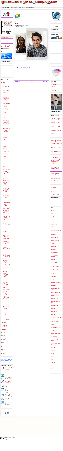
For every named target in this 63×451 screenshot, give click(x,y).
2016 (3, 342)
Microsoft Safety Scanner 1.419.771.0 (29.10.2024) (6, 104)
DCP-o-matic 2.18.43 (53, 90)
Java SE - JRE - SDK (53, 273)
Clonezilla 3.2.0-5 (5, 281)
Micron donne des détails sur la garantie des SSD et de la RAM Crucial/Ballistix (55, 168)
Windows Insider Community (5, 7)
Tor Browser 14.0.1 (5, 109)
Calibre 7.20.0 (5, 241)
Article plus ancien (45, 81)
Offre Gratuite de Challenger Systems (56, 327)
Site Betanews (53, 191)
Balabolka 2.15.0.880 (5, 136)
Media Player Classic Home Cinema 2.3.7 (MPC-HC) (6, 112)
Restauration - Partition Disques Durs (56, 333)
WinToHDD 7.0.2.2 (7, 394)
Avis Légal (23, 7)
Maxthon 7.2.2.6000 (5, 145)
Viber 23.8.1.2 (5, 231)
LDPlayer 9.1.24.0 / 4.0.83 (6, 248)
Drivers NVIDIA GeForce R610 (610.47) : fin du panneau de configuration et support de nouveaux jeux (56, 160)
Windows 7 (52, 359)
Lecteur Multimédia (53, 276)
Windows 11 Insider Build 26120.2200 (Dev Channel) (6, 156)
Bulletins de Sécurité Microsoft (55, 221)
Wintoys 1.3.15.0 (5, 234)
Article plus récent (17, 81)
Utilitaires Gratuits (53, 347)
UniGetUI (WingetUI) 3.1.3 (6, 128)
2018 (3, 339)
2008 (3, 353)
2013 (3, 346)
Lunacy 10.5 (4, 184)
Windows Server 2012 (54, 365)
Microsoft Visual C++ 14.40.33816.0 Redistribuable (6, 294)
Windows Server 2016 (54, 367)
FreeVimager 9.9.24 (5, 204)
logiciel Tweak (53, 371)
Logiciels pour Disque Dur (54, 305)
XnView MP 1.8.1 (5, 308)
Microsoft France (53, 187)
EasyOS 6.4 (4, 127)
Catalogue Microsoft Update (14, 7)
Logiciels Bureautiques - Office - (55, 295)
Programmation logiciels (54, 330)
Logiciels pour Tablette (54, 311)
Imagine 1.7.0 (5, 220)
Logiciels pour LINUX (53, 308)
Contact (20, 7)
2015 (3, 343)
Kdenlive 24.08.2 (5, 212)
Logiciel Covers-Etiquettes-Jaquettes (56, 282)
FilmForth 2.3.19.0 (5, 291)
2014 (3, 345)
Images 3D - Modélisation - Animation (56, 266)
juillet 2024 (4, 322)
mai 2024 (4, 325)
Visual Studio (52, 353)
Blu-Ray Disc (52, 219)
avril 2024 (4, 326)
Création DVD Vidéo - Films (54, 237)
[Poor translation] (3, 438)
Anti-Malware (53, 210)
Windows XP (52, 370)
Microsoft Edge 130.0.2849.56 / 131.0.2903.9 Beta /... (6, 131)
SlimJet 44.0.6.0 (5, 137)
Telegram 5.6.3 (5, 257)
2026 (3, 81)
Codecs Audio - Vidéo (54, 224)
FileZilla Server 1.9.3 (5, 247)
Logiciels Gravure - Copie (54, 298)
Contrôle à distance (53, 234)
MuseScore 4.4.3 (5, 171)
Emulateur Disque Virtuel (54, 252)
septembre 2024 (5, 319)
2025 (3, 82)
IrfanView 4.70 (5, 298)
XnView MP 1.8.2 (5, 284)
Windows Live (53, 362)
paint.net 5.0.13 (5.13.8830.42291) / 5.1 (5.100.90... (6, 118)
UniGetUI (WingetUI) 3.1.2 (6, 224)
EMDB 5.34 (4, 270)
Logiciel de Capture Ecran (54, 285)
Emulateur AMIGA (53, 246)
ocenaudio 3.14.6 (5, 187)
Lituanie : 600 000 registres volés (55, 180)
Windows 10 (52, 356)
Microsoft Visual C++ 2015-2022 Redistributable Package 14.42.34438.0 (8, 381)
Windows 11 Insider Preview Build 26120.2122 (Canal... (6, 296)
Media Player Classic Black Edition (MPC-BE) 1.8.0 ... (6, 143)
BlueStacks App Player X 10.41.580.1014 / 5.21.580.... (6, 239)
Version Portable (53, 350)
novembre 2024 (5, 86)
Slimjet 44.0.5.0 (5, 223)
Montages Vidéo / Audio (54, 321)
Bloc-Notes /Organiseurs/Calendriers (56, 218)
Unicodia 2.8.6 (5, 132)
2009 (3, 352)
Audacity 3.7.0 (5, 100)
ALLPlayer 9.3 (5, 260)
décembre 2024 (5, 85)
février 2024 (5, 329)
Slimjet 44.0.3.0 (5, 313)
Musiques (52, 324)
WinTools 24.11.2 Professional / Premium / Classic (6, 167)
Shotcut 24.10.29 (5, 108)
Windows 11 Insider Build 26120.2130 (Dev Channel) (6, 236)
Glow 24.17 (4, 89)
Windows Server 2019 (54, 368)
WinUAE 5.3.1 (5, 205)
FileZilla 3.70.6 (53, 86)
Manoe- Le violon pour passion (55, 194)
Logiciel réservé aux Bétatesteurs (55, 292)
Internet (52, 271)
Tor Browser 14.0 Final (6, 195)
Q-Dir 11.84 (4, 314)
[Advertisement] (6, 71)
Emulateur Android (53, 249)
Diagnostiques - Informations (55, 240)
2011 (3, 349)
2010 (3, 350)
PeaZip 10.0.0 (5, 148)
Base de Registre (53, 216)
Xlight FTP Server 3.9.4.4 (6, 120)
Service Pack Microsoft (54, 336)
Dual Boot (52, 243)
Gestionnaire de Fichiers (54, 262)
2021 (3, 335)
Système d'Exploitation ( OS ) (55, 338)
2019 (3, 338)
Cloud (51, 222)
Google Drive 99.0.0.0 (6, 97)
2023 (3, 332)
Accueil (31, 81)
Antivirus (52, 213)
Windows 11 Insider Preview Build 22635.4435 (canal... (6, 151)
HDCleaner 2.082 (5, 215)
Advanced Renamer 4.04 (6, 254)
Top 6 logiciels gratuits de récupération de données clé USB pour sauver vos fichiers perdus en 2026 (56, 152)
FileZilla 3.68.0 (5, 92)
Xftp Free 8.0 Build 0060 (6, 230)
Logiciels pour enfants (54, 314)
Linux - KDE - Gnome (54, 279)
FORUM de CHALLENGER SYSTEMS (30, 7)
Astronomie (52, 215)
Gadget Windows (53, 259)
